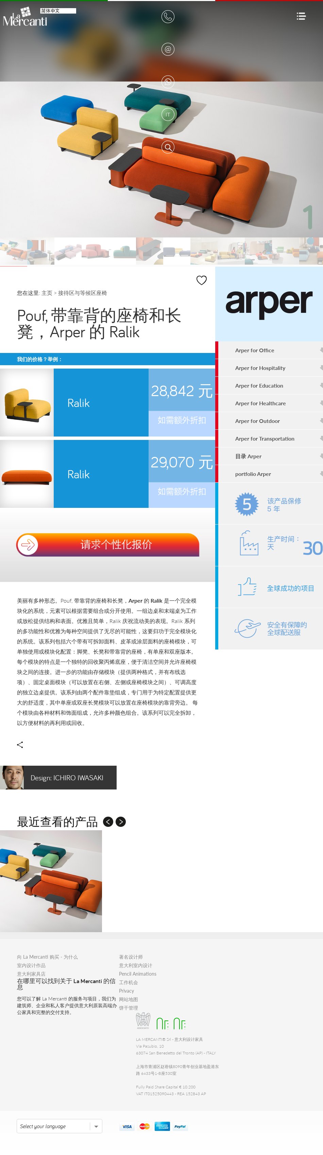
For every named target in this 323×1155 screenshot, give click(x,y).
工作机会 (128, 982)
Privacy (126, 991)
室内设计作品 (31, 965)
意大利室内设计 (135, 965)
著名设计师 (131, 957)
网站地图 (128, 999)
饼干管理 (128, 1008)
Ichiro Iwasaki (51, 777)
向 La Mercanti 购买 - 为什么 (47, 957)
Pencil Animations (137, 974)
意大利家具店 (31, 974)
